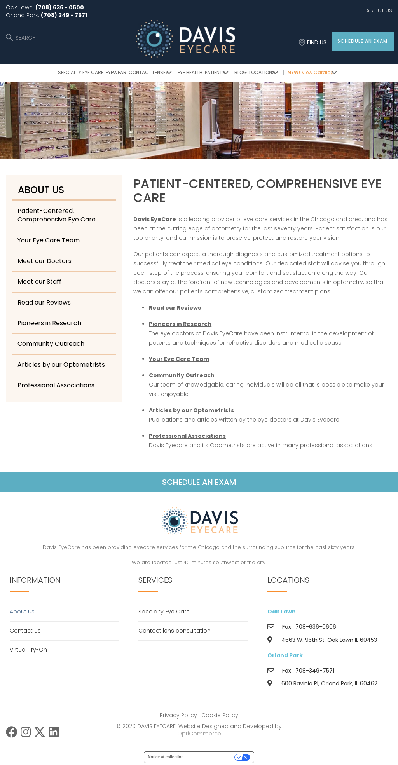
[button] (363, 41)
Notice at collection (166, 757)
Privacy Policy (178, 715)
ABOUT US (379, 10)
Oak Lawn (281, 611)
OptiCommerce (199, 733)
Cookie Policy (219, 715)
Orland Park (285, 655)
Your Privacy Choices (211, 757)
